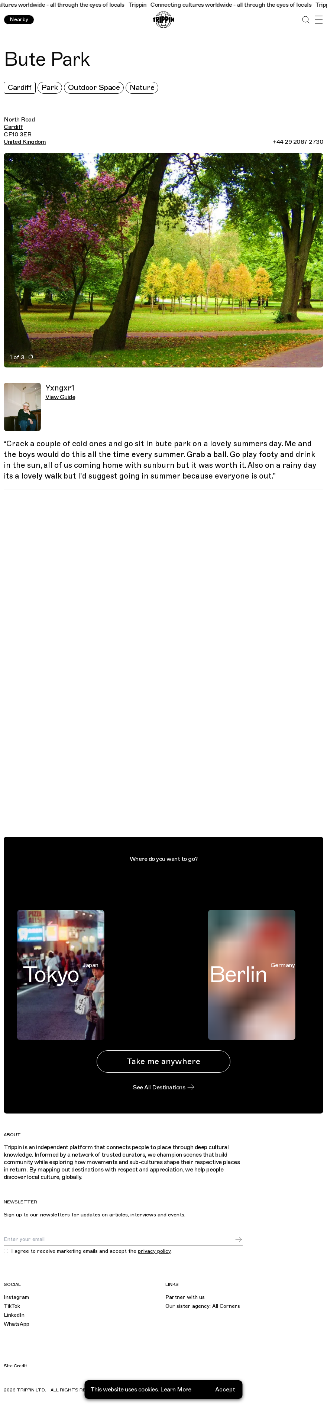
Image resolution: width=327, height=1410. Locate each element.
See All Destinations (163, 1087)
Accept (225, 1389)
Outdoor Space (94, 87)
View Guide (60, 397)
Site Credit (15, 1365)
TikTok (12, 1306)
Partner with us (185, 1297)
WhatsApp (16, 1324)
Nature (142, 87)
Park (50, 87)
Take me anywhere (163, 1061)
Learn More (175, 1389)
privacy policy (154, 1251)
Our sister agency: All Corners (202, 1306)
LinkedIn (14, 1315)
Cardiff (20, 87)
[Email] (119, 1239)
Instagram (16, 1297)
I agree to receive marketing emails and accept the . (91, 1251)
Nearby (19, 19)
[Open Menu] (318, 20)
